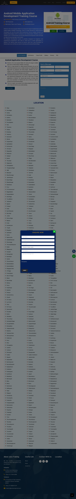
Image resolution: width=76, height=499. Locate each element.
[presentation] (32, 265)
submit (24, 270)
